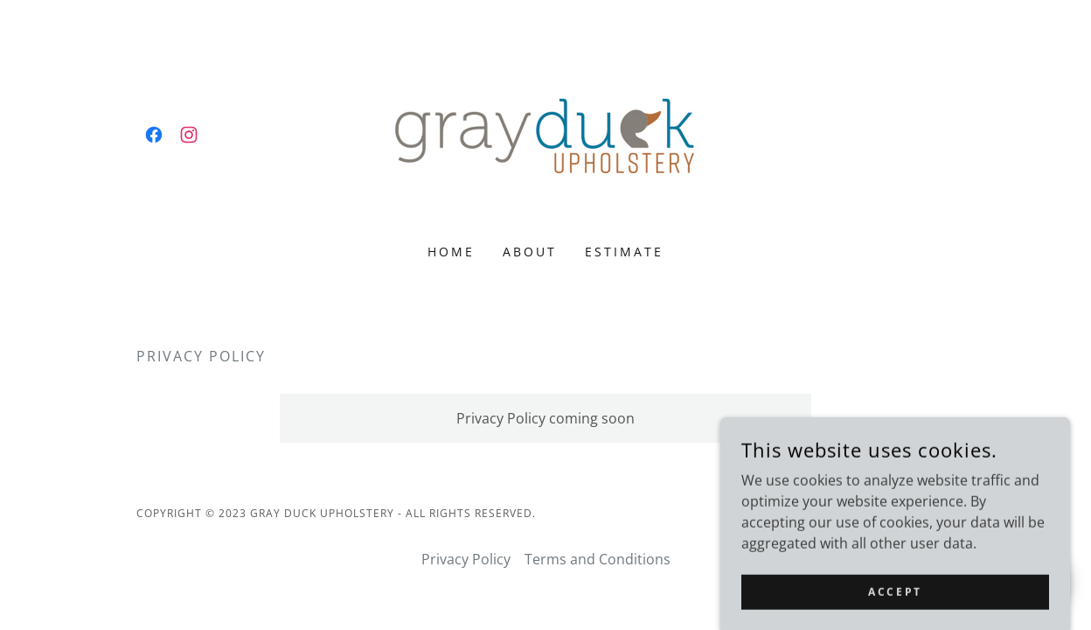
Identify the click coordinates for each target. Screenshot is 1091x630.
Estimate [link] (624, 251)
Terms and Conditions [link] (598, 559)
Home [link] (451, 251)
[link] (153, 134)
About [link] (530, 251)
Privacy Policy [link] (466, 559)
